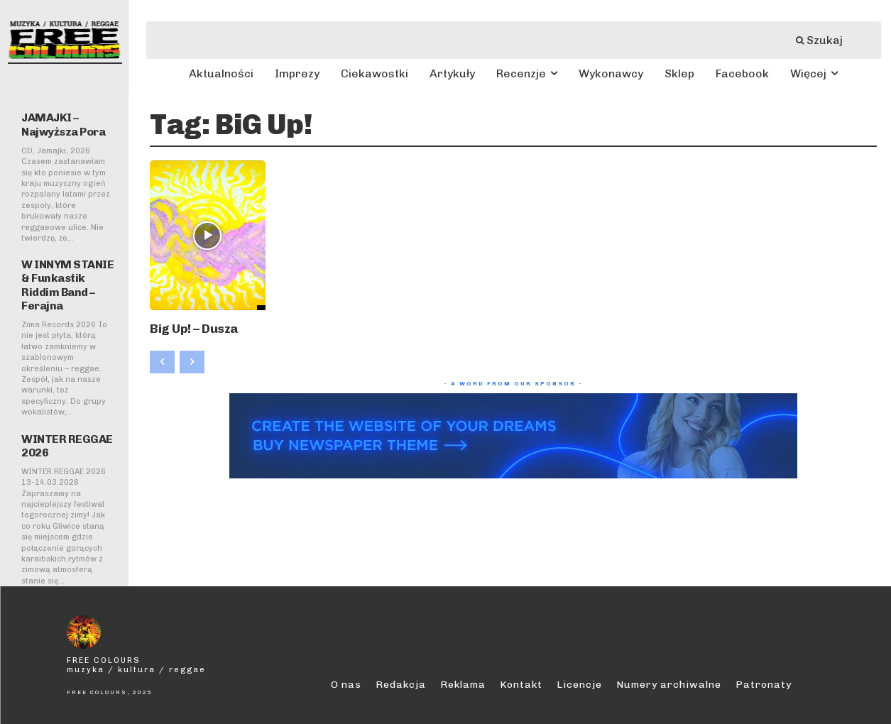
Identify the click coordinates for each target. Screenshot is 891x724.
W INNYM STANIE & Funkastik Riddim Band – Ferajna (67, 285)
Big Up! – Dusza (184, 326)
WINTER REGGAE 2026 (67, 445)
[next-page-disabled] (192, 358)
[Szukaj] (826, 40)
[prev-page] (162, 358)
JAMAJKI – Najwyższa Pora (63, 124)
